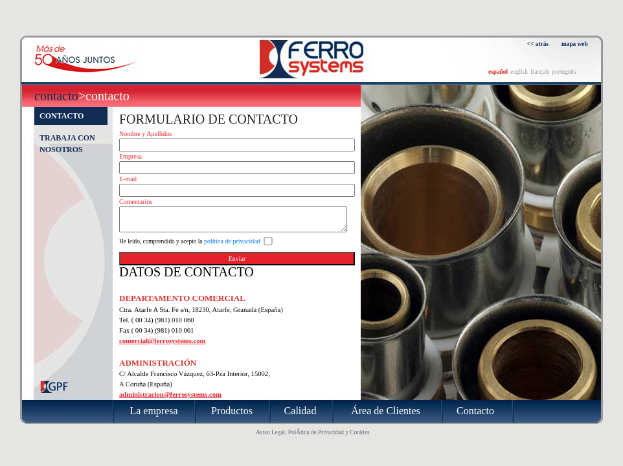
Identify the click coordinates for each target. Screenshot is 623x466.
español (498, 72)
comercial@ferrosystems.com (162, 340)
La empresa (153, 410)
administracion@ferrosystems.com (170, 394)
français (540, 72)
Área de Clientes (385, 410)
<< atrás (538, 44)
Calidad (300, 410)
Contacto (56, 96)
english (519, 72)
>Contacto (104, 96)
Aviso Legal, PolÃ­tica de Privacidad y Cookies (313, 432)
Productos (232, 410)
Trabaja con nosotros (67, 143)
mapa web (574, 44)
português (564, 72)
